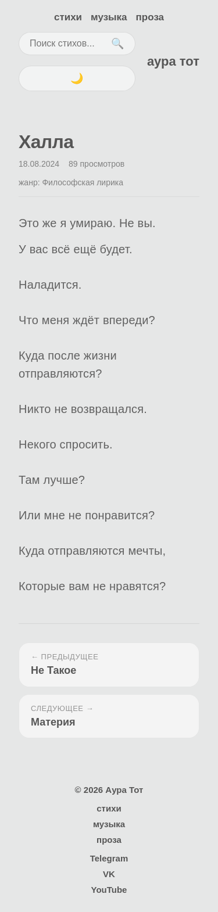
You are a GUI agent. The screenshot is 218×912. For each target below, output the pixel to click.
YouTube (109, 890)
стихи (68, 17)
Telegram (109, 858)
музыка (109, 17)
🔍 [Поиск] (117, 43)
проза (150, 17)
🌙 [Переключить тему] (76, 78)
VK (109, 874)
